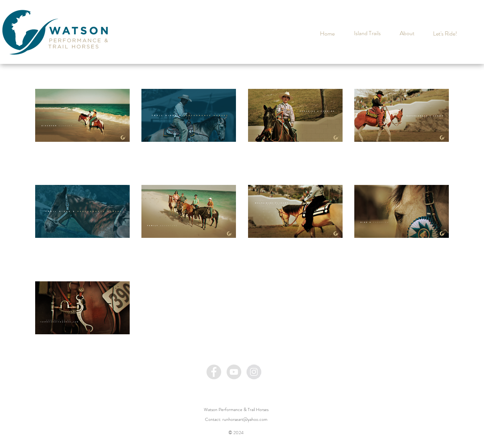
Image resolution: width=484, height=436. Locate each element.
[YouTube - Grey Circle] (233, 372)
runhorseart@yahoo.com (244, 419)
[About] (407, 33)
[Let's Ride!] (445, 33)
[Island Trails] (367, 33)
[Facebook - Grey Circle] (213, 372)
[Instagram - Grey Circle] (254, 372)
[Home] (327, 33)
